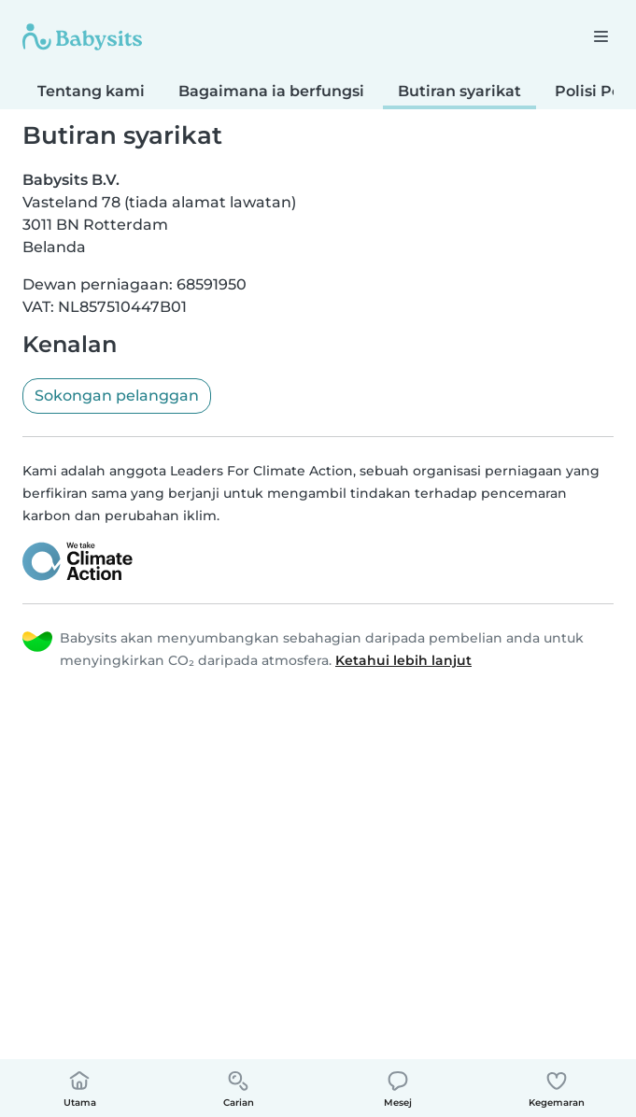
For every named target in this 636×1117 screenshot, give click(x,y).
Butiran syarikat (459, 91)
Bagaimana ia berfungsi (271, 91)
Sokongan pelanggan (117, 395)
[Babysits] (82, 36)
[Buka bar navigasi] (600, 36)
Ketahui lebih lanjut (403, 660)
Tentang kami (91, 91)
